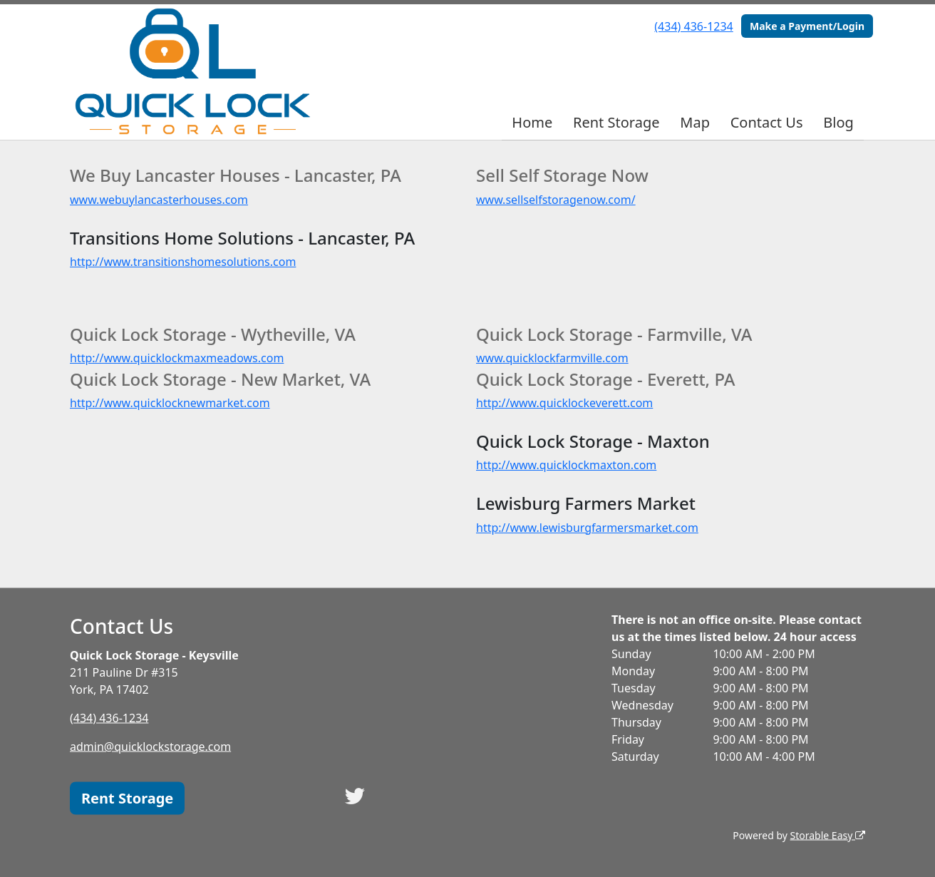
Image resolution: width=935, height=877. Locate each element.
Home (532, 122)
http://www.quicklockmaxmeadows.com (177, 358)
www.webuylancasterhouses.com (159, 199)
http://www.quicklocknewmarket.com (170, 403)
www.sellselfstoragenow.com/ (556, 199)
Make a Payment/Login (807, 26)
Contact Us (766, 122)
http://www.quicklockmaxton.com (566, 465)
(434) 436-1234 (693, 26)
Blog (838, 122)
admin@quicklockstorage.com (150, 746)
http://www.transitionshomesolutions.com (183, 262)
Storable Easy (827, 834)
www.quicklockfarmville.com (552, 358)
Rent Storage (616, 122)
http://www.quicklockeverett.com (564, 403)
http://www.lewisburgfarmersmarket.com (587, 527)
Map (695, 122)
